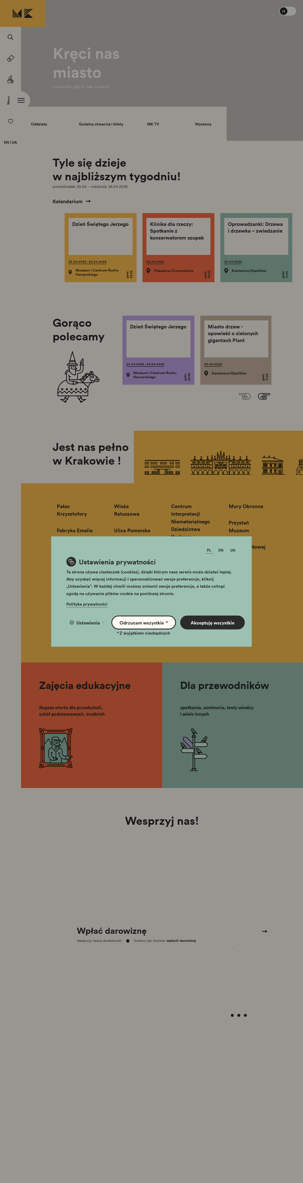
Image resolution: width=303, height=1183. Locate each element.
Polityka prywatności (87, 604)
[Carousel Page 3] (238, 953)
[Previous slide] (244, 397)
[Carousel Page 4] (245, 953)
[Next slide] (264, 397)
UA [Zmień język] (232, 549)
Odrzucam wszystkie (144, 622)
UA (14, 142)
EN (6, 142)
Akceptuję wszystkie (212, 622)
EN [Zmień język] (220, 549)
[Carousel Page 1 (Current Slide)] (225, 953)
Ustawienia (86, 622)
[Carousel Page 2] (232, 953)
